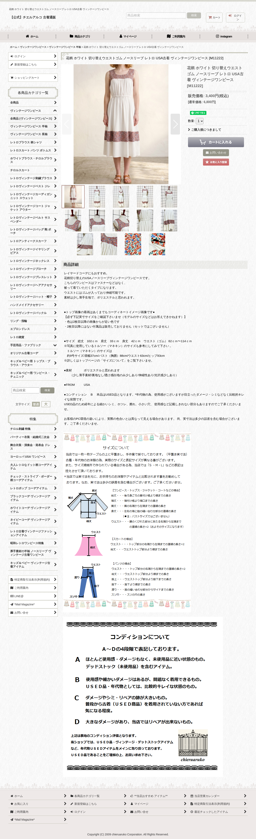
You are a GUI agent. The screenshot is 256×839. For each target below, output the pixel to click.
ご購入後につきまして (204, 129)
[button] (66, 124)
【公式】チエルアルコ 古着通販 (33, 17)
